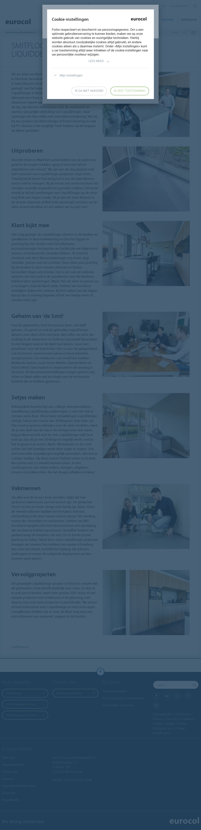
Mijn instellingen (67, 75)
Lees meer (99, 61)
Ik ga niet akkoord (89, 91)
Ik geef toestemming (129, 91)
